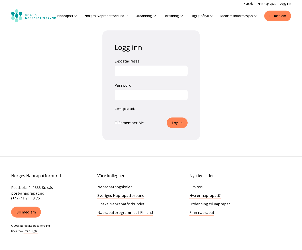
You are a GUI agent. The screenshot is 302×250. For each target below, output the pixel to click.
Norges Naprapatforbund (104, 16)
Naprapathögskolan (114, 186)
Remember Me (129, 122)
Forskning (171, 16)
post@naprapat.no (27, 193)
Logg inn (285, 3)
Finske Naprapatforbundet (121, 204)
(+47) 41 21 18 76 (25, 198)
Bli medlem (277, 16)
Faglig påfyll (199, 16)
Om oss (196, 186)
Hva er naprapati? (205, 195)
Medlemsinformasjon (236, 16)
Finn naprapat (267, 3)
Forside (249, 3)
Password (123, 85)
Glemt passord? (125, 109)
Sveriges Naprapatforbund (120, 195)
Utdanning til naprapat (209, 204)
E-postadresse (127, 61)
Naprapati (65, 16)
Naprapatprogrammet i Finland (125, 212)
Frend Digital (31, 231)
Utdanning (144, 16)
